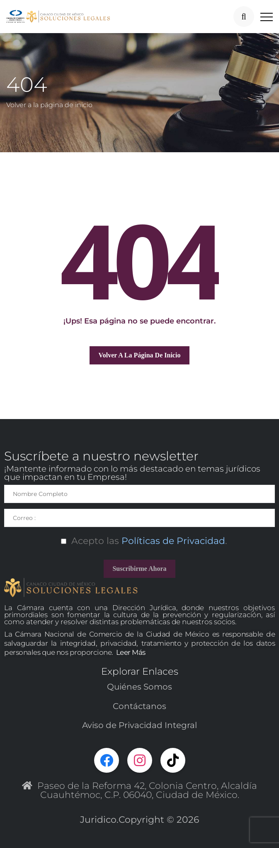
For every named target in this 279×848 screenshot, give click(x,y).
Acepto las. (139, 540)
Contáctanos (139, 706)
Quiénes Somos (139, 687)
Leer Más (131, 652)
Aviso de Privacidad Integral (139, 725)
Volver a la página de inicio (49, 105)
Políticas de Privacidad (172, 540)
